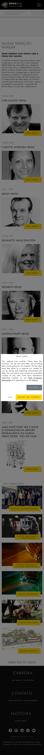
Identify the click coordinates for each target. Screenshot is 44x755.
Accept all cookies (29, 397)
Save (10, 397)
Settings (34, 387)
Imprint (35, 380)
